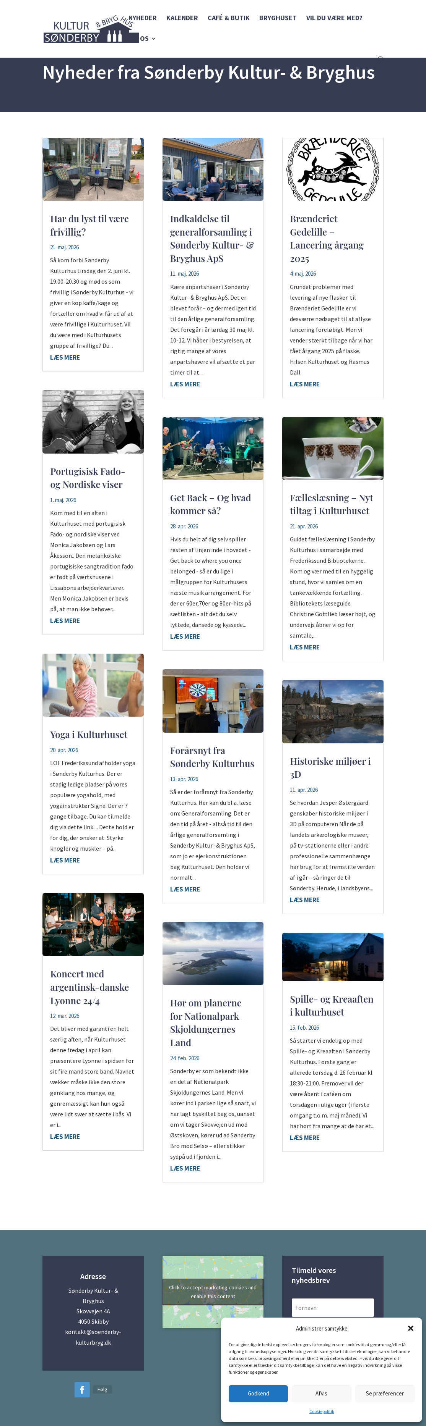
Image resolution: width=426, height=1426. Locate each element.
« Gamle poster (65, 1199)
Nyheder (142, 18)
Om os (138, 39)
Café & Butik (229, 18)
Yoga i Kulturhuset (88, 734)
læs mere (65, 357)
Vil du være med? (334, 18)
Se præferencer (385, 1393)
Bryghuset (278, 18)
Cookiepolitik (321, 1411)
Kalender (182, 18)
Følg (102, 1389)
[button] (411, 1328)
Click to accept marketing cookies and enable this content (213, 1292)
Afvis (321, 1393)
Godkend (258, 1393)
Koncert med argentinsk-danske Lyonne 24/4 (89, 986)
